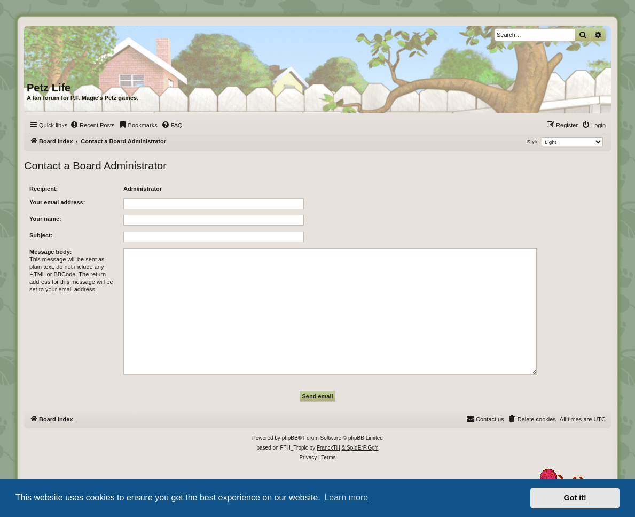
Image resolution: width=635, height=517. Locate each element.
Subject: (40, 235)
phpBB (290, 438)
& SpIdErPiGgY (360, 448)
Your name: (45, 218)
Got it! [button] (575, 497)
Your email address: (57, 202)
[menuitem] (92, 125)
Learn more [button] (346, 497)
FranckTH (328, 448)
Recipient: (43, 189)
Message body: (50, 252)
